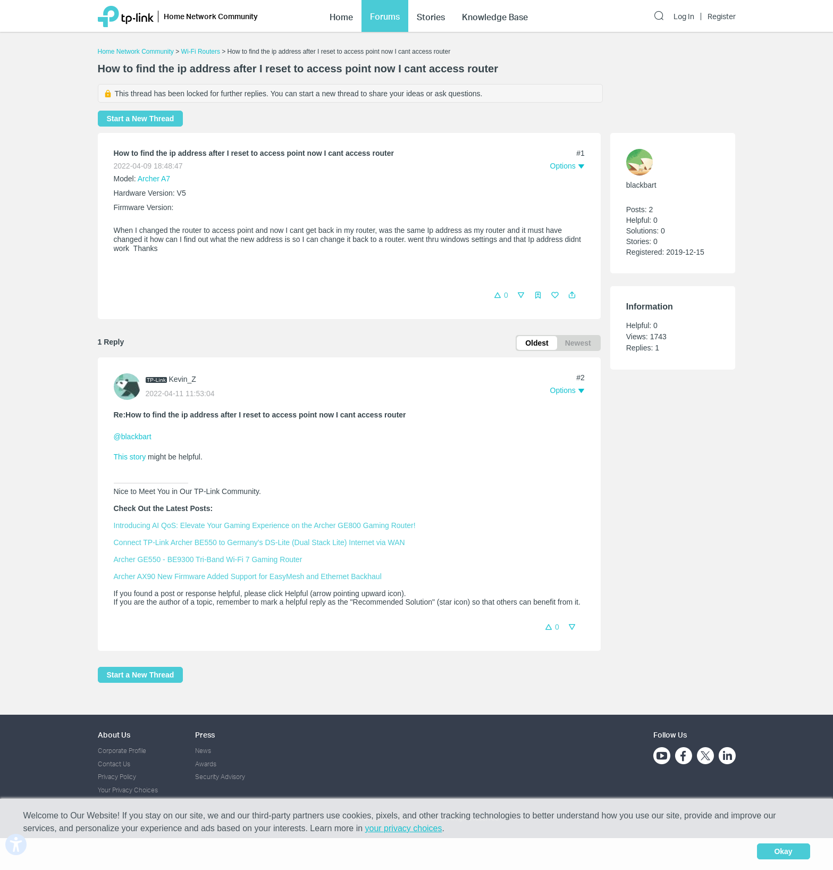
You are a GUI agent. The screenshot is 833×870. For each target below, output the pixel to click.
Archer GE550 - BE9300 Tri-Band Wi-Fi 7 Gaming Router (208, 559)
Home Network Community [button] (211, 16)
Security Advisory (220, 777)
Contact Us (114, 764)
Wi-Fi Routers (201, 51)
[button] (572, 295)
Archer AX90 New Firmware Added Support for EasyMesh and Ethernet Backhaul (248, 576)
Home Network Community (136, 51)
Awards (205, 764)
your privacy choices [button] (403, 828)
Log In (684, 16)
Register (722, 16)
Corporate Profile (122, 751)
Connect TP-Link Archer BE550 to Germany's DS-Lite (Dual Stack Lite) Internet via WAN (259, 542)
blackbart (641, 185)
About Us (114, 734)
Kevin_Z (182, 379)
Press (205, 734)
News (203, 751)
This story (130, 457)
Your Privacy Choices (128, 790)
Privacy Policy (117, 777)
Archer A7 (154, 178)
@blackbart (133, 436)
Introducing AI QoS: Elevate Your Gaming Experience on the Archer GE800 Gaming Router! (265, 525)
